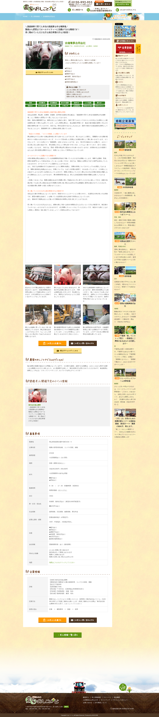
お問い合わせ (87, 702)
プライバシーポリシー (120, 700)
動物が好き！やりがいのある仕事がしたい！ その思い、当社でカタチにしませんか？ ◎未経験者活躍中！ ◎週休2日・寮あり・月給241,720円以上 (125, 317)
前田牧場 (125, 276)
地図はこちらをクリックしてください (62, 562)
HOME (25, 16)
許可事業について (101, 702)
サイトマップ (105, 700)
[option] (37, 406)
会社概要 (117, 697)
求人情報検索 (35, 16)
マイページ (107, 697)
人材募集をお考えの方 (90, 700)
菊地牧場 (125, 150)
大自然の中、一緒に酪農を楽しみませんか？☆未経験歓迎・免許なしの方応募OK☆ (124, 195)
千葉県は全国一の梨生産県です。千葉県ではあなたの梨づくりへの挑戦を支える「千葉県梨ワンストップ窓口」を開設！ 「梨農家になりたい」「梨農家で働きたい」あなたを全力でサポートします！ (124, 356)
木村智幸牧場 (125, 187)
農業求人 (86, 697)
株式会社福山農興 (34, 405)
